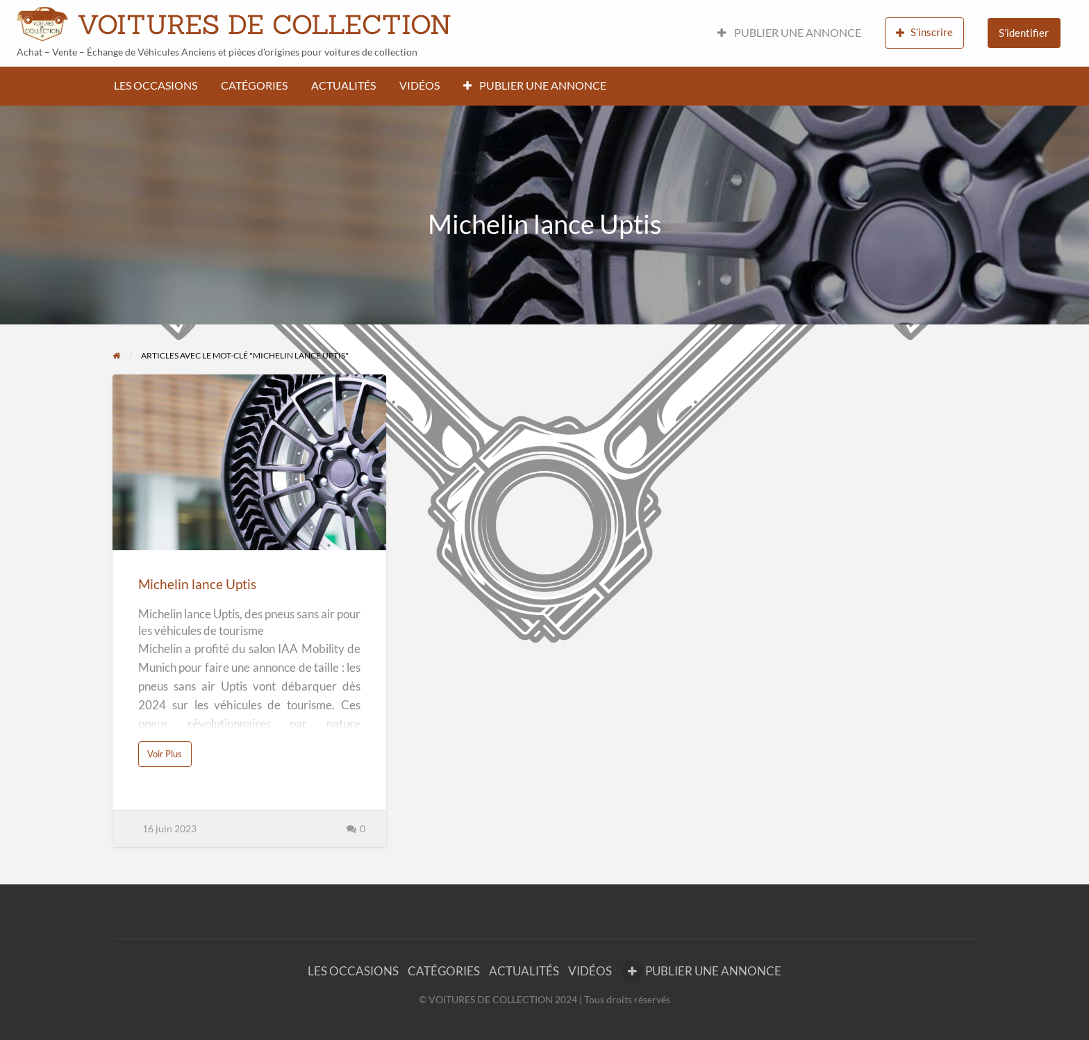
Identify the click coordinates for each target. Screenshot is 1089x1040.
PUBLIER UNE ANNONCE (789, 32)
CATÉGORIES (254, 85)
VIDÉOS (419, 85)
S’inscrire (924, 32)
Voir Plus (168, 757)
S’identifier (1024, 32)
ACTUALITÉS (343, 85)
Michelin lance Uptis (197, 584)
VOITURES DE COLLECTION (264, 24)
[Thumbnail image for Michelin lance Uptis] (249, 462)
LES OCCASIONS (155, 85)
